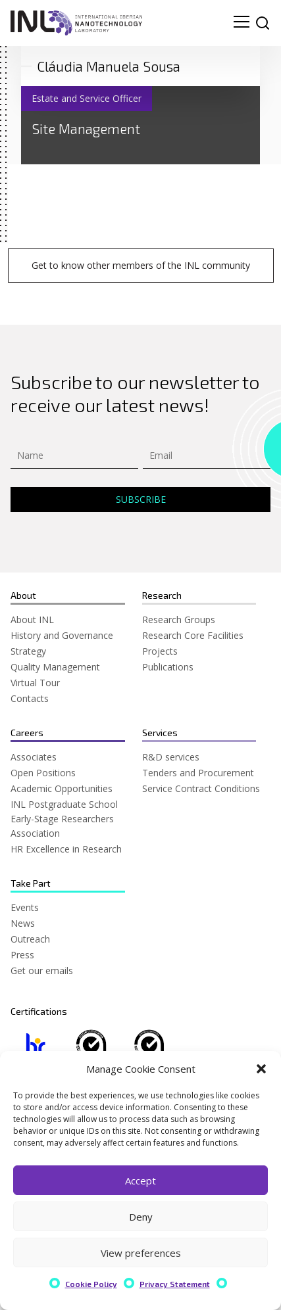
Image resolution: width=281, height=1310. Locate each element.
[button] (261, 1068)
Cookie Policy (91, 1283)
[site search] (262, 23)
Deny (141, 1216)
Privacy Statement (175, 1283)
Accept (140, 1180)
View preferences (141, 1252)
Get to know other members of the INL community (141, 265)
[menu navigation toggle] (241, 23)
